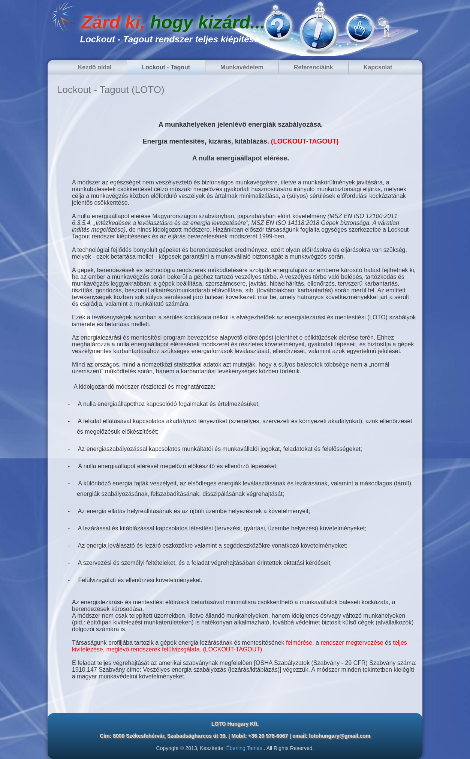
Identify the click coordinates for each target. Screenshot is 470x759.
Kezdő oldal (95, 67)
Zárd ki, (173, 22)
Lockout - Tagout (166, 67)
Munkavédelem (241, 67)
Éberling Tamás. (245, 748)
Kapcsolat (378, 67)
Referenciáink (313, 67)
